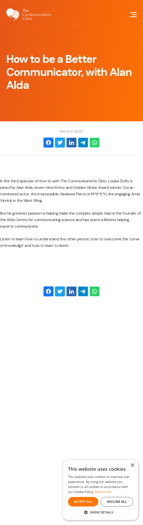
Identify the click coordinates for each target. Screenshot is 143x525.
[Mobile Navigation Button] (133, 14)
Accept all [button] (83, 501)
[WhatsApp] (95, 143)
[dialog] (100, 490)
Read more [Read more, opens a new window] (103, 492)
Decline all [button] (117, 501)
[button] (100, 512)
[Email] (83, 143)
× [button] (132, 465)
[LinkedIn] (71, 143)
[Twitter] (60, 143)
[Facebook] (49, 143)
